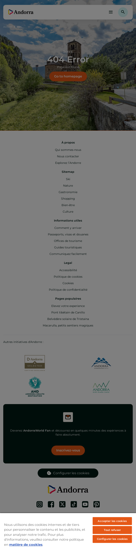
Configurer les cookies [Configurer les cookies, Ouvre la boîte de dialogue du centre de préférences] (112, 538)
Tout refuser (112, 530)
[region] (68, 530)
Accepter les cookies (112, 521)
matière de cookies (26, 545)
